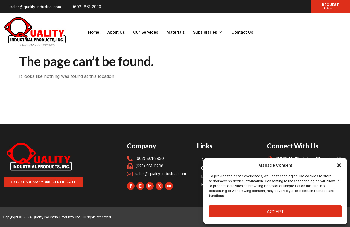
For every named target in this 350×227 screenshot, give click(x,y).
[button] (339, 165)
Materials (177, 32)
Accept (275, 211)
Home (94, 32)
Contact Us (245, 32)
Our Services (147, 32)
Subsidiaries (210, 32)
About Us (117, 32)
